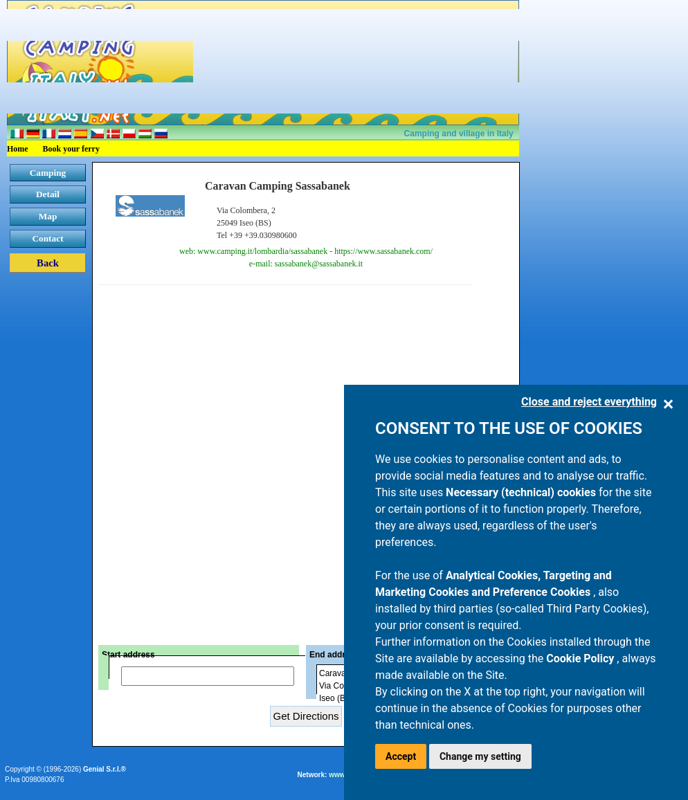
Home (17, 149)
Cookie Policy (581, 658)
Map (48, 216)
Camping (48, 172)
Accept (401, 756)
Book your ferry (71, 149)
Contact (47, 238)
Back (48, 263)
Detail (48, 194)
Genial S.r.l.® (104, 769)
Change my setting (480, 756)
